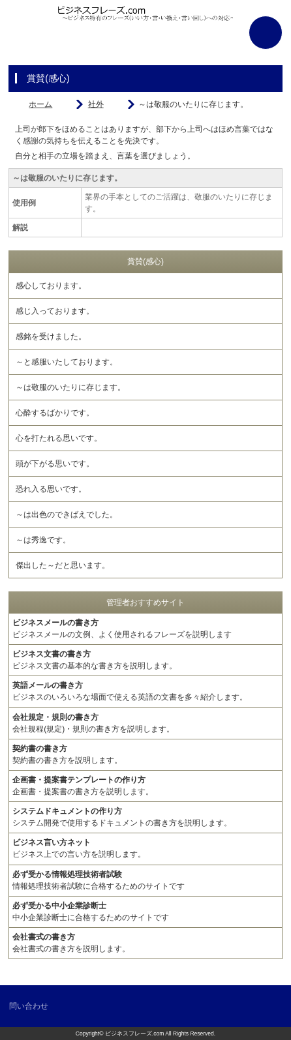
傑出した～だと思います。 (63, 565)
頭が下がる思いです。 (55, 463)
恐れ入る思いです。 (51, 489)
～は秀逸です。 (43, 539)
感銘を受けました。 (51, 336)
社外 (96, 104)
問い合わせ (28, 1006)
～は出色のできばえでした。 (66, 514)
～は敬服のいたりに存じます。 (70, 387)
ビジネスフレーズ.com (134, 1033)
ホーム (40, 104)
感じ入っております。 (55, 311)
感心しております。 (51, 285)
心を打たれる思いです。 (59, 438)
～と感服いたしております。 (66, 361)
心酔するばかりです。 (55, 412)
